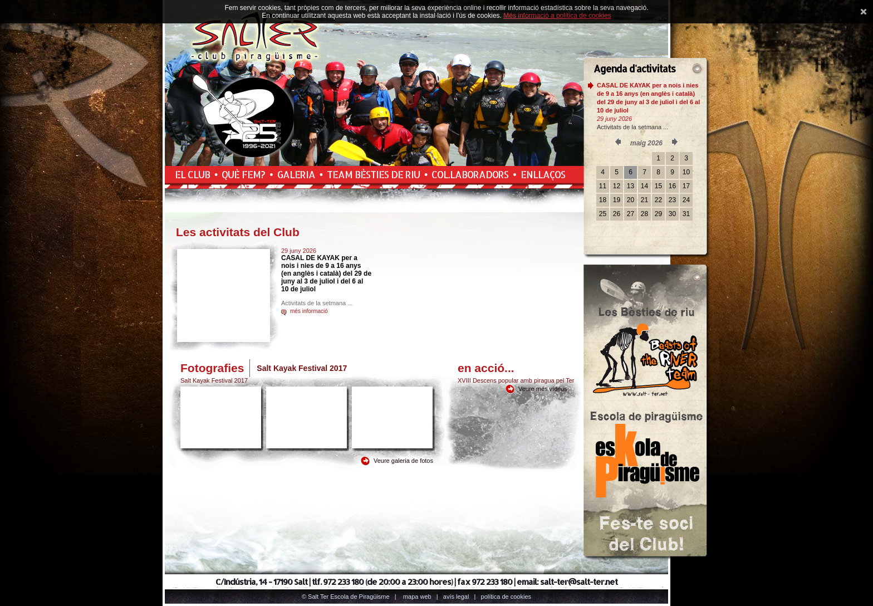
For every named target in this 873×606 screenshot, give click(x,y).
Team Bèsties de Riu (373, 174)
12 (616, 186)
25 (602, 214)
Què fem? (243, 174)
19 (616, 200)
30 (672, 214)
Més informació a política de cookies (557, 15)
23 (672, 200)
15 (658, 186)
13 (630, 186)
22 (658, 200)
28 (644, 214)
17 (686, 186)
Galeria (296, 174)
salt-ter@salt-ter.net (578, 581)
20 (630, 200)
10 (686, 172)
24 (686, 200)
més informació (309, 311)
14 (644, 186)
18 (602, 200)
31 (686, 214)
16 (672, 186)
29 (658, 214)
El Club (192, 174)
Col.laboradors (469, 174)
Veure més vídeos (542, 388)
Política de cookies (506, 596)
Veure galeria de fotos (403, 460)
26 (616, 214)
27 (630, 214)
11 (602, 186)
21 (644, 200)
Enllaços (543, 174)
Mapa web (417, 596)
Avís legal (456, 596)
